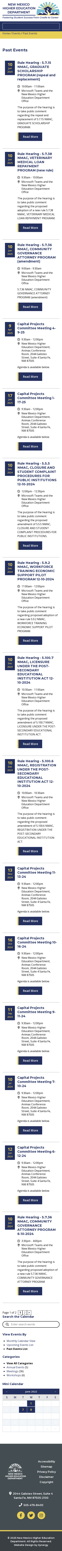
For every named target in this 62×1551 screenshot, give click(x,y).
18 (55, 1416)
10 (47, 1410)
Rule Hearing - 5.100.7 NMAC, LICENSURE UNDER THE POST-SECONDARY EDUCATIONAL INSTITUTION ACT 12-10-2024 (35, 670)
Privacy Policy (46, 1471)
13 (14, 1416)
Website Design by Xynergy (31, 1545)
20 (14, 1422)
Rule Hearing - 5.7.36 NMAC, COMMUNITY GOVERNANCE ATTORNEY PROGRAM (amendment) (36, 253)
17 (47, 1416)
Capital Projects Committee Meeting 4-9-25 (36, 328)
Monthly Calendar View (21, 1341)
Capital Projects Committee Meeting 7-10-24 (36, 1082)
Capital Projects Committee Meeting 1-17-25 (36, 398)
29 (31, 1428)
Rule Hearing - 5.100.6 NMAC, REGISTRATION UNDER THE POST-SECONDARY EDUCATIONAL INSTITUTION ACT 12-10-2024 (36, 773)
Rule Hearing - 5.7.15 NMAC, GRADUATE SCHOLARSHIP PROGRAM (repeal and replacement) (36, 71)
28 (22, 1428)
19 (6, 1422)
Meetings (12, 1371)
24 (47, 1422)
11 (55, 1410)
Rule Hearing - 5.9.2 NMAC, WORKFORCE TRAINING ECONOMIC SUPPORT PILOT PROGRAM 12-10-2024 (36, 571)
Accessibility (46, 1461)
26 (6, 1428)
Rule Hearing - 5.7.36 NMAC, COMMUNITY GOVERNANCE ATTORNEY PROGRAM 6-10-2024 (36, 1225)
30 (39, 1428)
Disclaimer (46, 1477)
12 (6, 1416)
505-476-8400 (33, 1505)
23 (39, 1422)
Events (16, 33)
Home (6, 33)
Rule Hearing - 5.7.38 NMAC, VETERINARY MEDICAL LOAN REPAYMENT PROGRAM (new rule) (35, 162)
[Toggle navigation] (31, 26)
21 (22, 1422)
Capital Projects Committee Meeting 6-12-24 (36, 1151)
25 (55, 1422)
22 (31, 1422)
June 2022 (31, 1391)
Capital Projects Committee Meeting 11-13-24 (36, 872)
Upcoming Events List (20, 1345)
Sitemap (46, 1466)
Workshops (14, 1375)
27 (14, 1428)
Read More (30, 137)
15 (31, 1416)
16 (39, 1416)
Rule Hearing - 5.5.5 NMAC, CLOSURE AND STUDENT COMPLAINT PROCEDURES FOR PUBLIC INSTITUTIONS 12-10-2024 (37, 473)
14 (22, 1416)
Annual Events (15, 1367)
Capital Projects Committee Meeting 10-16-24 (37, 942)
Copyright (46, 1482)
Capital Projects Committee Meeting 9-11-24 (36, 1012)
